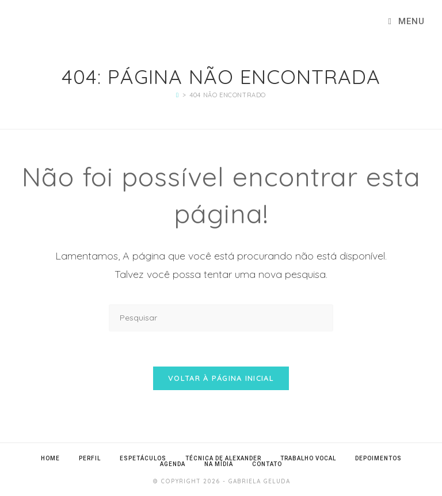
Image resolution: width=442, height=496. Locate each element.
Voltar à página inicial (221, 378)
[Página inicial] (177, 95)
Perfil (90, 458)
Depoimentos (378, 458)
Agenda (172, 464)
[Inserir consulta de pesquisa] (221, 317)
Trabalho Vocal (308, 458)
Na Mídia (218, 464)
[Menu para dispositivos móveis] (406, 21)
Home (50, 458)
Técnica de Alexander (223, 458)
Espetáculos (143, 458)
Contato (267, 464)
